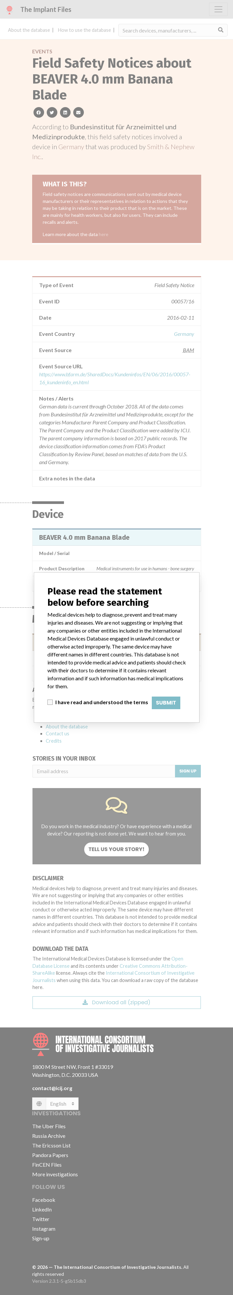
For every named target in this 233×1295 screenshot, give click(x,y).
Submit (166, 703)
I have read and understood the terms (101, 702)
